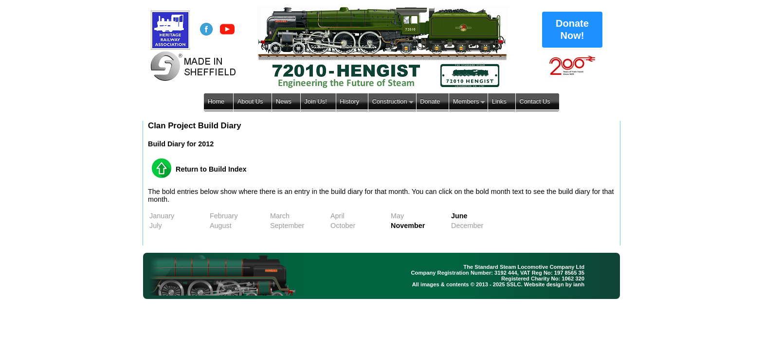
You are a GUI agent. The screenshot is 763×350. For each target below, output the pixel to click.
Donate (430, 101)
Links (499, 101)
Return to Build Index (211, 169)
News (283, 101)
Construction (389, 101)
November (408, 225)
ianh (578, 284)
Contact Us (534, 101)
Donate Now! (572, 29)
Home (216, 101)
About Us (250, 101)
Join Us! (316, 101)
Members (466, 101)
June (459, 216)
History (349, 101)
